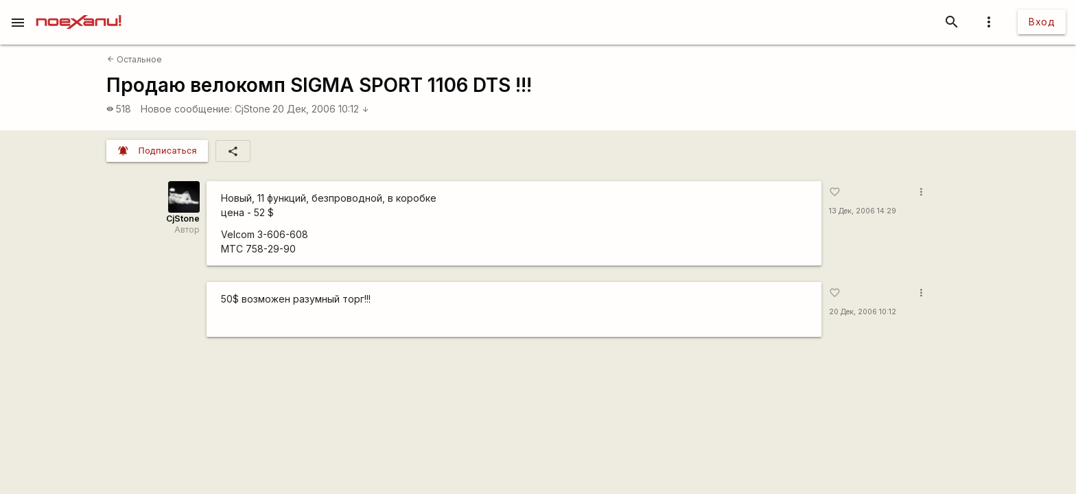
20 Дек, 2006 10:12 (320, 109)
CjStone (252, 109)
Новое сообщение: (186, 109)
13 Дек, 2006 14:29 (862, 211)
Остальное (134, 59)
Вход (1042, 21)
